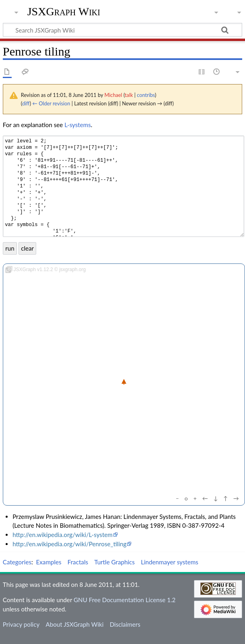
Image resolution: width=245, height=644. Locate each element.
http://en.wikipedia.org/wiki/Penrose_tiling (69, 543)
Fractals (78, 562)
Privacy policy (21, 624)
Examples (49, 562)
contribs (146, 95)
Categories (17, 562)
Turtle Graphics (114, 562)
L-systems (77, 124)
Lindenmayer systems (169, 562)
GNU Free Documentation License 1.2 (124, 599)
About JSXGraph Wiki (74, 624)
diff (26, 103)
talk (129, 95)
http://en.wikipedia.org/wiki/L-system (62, 534)
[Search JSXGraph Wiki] (122, 29)
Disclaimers (125, 624)
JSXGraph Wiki (63, 11)
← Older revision (51, 103)
